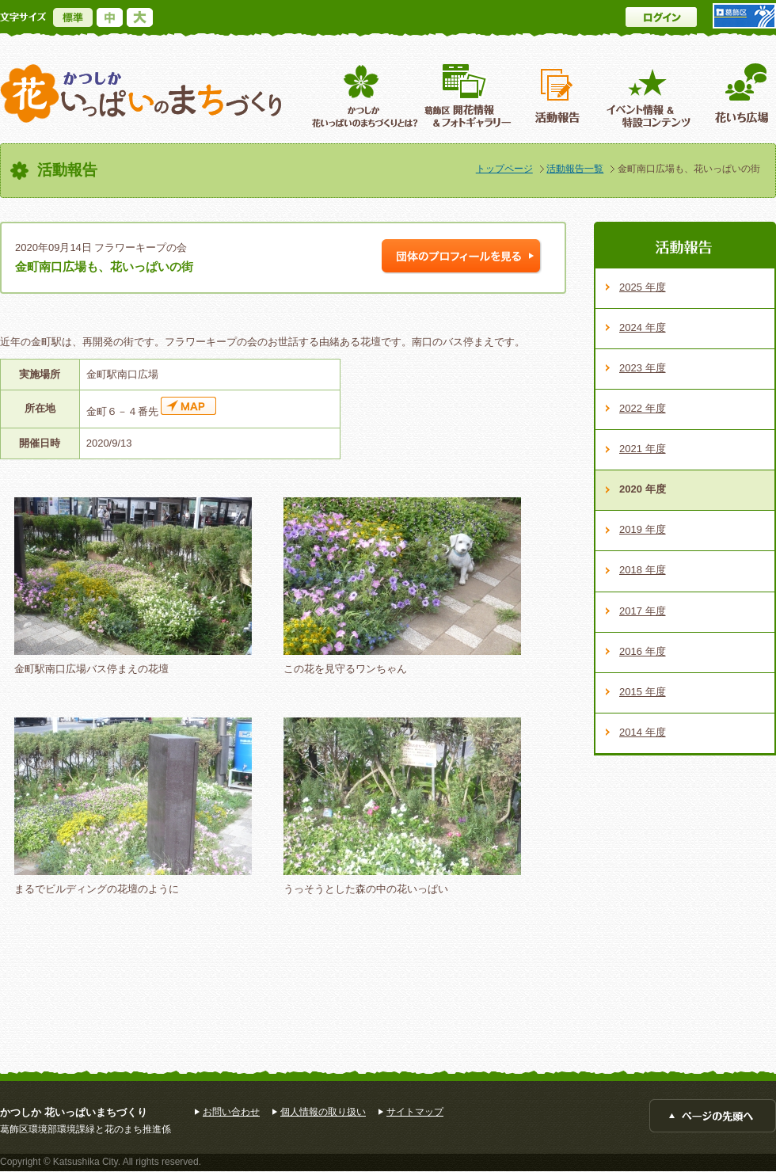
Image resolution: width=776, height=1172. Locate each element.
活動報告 (559, 95)
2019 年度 (642, 529)
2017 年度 (642, 611)
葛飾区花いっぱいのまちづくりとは (363, 95)
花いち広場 (736, 95)
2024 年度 (642, 327)
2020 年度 (642, 489)
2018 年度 (642, 570)
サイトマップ (414, 1111)
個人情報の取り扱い (323, 1111)
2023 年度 (642, 368)
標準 (73, 17)
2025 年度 (642, 287)
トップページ (504, 168)
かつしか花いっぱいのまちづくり (141, 93)
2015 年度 (642, 692)
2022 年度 (642, 408)
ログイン (661, 17)
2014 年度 (642, 732)
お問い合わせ (231, 1111)
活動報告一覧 (574, 168)
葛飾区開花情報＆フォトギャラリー (467, 95)
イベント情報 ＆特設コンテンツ (650, 95)
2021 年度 (642, 449)
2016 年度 (642, 651)
